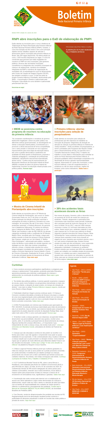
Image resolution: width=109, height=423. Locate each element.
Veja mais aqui (32, 257)
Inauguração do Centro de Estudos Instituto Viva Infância (82, 309)
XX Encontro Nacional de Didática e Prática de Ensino (81, 383)
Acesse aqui (27, 168)
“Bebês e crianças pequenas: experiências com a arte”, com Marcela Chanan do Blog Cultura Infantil (82, 343)
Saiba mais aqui (37, 301)
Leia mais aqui (72, 259)
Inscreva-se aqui (18, 87)
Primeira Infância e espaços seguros (44, 287)
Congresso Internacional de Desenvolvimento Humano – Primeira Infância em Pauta (82, 357)
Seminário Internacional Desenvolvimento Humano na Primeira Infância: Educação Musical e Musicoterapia (82, 371)
